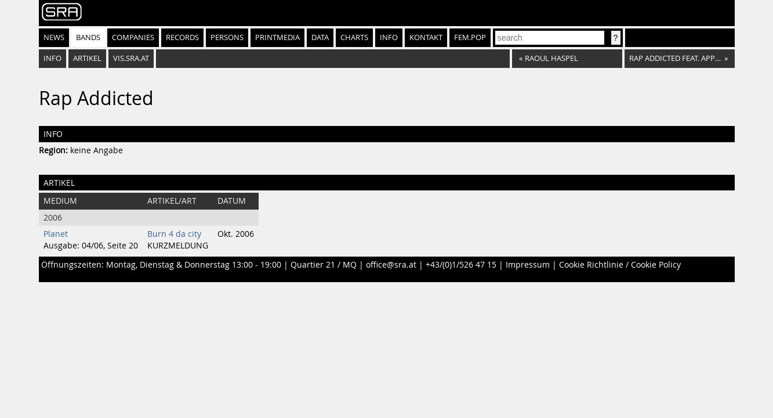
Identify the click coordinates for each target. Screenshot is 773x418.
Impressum (528, 265)
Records (182, 37)
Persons (227, 37)
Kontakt (425, 37)
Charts (354, 37)
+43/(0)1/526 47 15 (461, 265)
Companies (133, 37)
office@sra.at (391, 265)
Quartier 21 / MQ (324, 265)
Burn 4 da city (174, 234)
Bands (88, 37)
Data (320, 37)
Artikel (87, 58)
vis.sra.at (131, 58)
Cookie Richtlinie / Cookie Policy (620, 265)
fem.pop (470, 37)
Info (389, 37)
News (53, 37)
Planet (55, 234)
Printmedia (277, 37)
